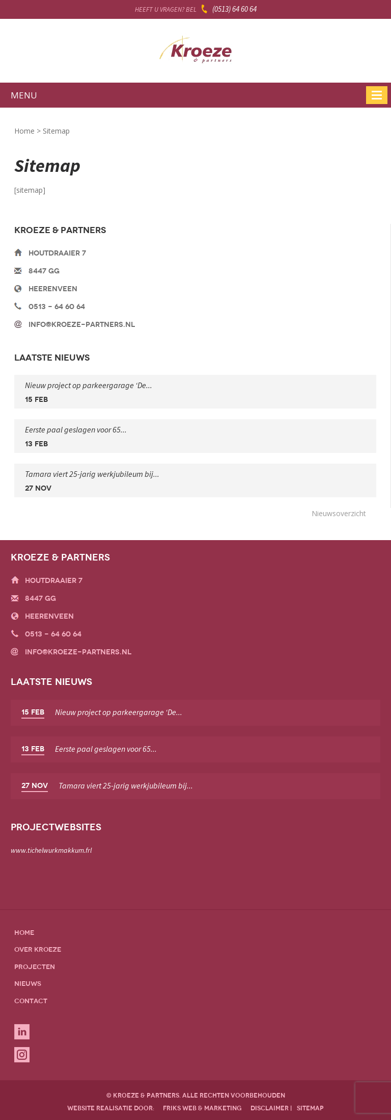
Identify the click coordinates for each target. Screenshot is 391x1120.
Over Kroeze (37, 949)
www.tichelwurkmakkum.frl (51, 850)
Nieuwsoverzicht (339, 513)
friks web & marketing (202, 1108)
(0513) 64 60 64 (234, 9)
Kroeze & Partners (195, 52)
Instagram (22, 1054)
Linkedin (22, 1031)
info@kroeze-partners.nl (82, 324)
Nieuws (27, 983)
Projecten (34, 966)
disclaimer (269, 1108)
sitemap (310, 1108)
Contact (30, 1001)
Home (24, 131)
